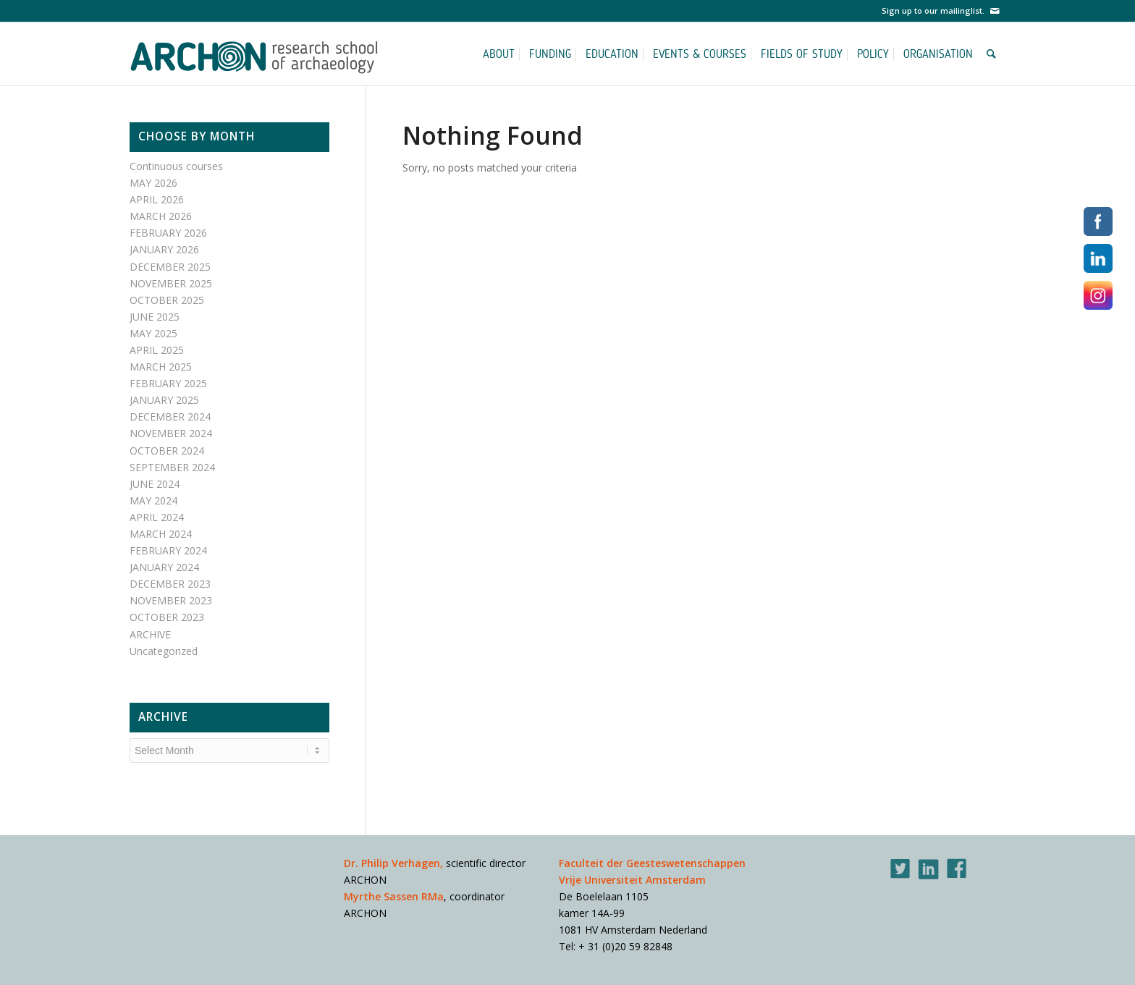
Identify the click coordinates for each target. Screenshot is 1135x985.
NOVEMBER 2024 (171, 433)
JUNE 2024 (155, 484)
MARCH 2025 (161, 366)
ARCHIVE (150, 634)
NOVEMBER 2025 (171, 283)
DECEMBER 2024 (170, 416)
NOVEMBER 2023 (171, 600)
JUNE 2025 (155, 317)
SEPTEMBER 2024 (172, 467)
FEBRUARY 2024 (168, 550)
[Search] (993, 53)
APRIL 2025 (157, 350)
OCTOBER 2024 (167, 450)
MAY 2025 (153, 333)
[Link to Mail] (994, 11)
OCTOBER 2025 (167, 300)
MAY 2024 (153, 500)
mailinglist (961, 10)
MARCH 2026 (161, 216)
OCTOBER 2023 (167, 617)
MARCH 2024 (161, 534)
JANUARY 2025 (164, 400)
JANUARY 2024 (164, 567)
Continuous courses (176, 166)
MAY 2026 (153, 183)
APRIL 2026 (157, 199)
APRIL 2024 (157, 517)
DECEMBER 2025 (170, 267)
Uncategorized (164, 651)
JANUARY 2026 (164, 249)
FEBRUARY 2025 (168, 383)
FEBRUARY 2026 (168, 233)
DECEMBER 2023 (170, 584)
